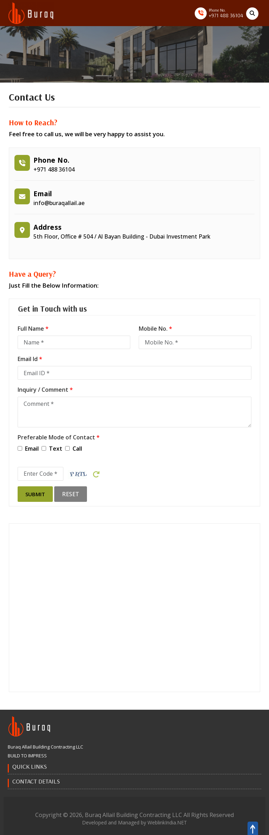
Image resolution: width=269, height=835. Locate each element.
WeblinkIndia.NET (167, 822)
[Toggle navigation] (77, 14)
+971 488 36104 (226, 15)
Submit (35, 494)
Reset (70, 494)
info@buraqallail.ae (59, 203)
